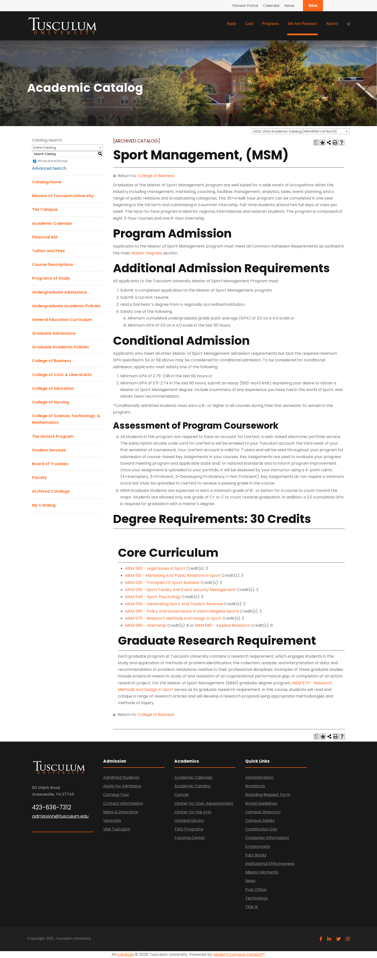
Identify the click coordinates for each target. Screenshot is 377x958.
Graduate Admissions (54, 333)
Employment (257, 846)
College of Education (53, 388)
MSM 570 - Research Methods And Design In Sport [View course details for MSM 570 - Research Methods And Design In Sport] (173, 618)
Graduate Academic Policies (60, 347)
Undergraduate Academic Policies (66, 306)
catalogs (125, 954)
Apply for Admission (122, 786)
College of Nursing (50, 402)
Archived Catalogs (51, 491)
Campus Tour (116, 794)
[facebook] (320, 939)
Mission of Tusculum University (63, 196)
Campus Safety (260, 820)
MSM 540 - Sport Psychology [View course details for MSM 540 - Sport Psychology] (153, 597)
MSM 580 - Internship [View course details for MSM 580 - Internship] (145, 625)
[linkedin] (329, 939)
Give (313, 5)
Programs (270, 24)
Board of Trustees (50, 464)
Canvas (181, 794)
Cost (249, 24)
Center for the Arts (192, 812)
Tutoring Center (189, 837)
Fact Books (255, 855)
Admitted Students (121, 777)
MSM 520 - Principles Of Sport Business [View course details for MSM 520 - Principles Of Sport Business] (162, 582)
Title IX (251, 907)
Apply (231, 24)
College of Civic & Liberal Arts (62, 375)
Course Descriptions (52, 264)
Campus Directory (263, 812)
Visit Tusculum (116, 829)
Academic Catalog (192, 786)
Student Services (49, 450)
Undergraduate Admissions (59, 292)
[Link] (62, 25)
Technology (256, 898)
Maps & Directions (120, 812)
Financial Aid (44, 237)
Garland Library (189, 820)
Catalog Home (46, 182)
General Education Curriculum (62, 319)
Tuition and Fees (48, 251)
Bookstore (255, 786)
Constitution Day (261, 829)
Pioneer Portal (245, 5)
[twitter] (338, 939)
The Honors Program (53, 436)
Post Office (255, 889)
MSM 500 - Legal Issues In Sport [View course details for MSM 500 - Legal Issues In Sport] (155, 568)
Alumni (332, 24)
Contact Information (123, 803)
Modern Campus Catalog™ (239, 954)
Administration (259, 777)
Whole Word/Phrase (52, 161)
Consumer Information (267, 837)
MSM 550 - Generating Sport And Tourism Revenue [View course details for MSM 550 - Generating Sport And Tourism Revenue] (174, 604)
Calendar (271, 5)
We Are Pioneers (302, 24)
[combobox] (301, 131)
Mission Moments (261, 872)
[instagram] (348, 939)
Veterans (112, 820)
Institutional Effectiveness (270, 863)
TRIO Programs (188, 829)
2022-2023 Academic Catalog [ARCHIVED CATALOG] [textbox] (295, 131)
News (289, 5)
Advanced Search (49, 168)
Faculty (39, 477)
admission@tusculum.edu (60, 816)
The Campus (44, 209)
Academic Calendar (52, 223)
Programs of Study (51, 278)
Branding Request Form (267, 794)
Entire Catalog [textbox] (44, 147)
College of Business (51, 361)
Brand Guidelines (261, 803)
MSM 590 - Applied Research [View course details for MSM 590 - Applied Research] (222, 625)
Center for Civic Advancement (203, 803)
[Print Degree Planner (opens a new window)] (316, 142)
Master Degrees (146, 253)
